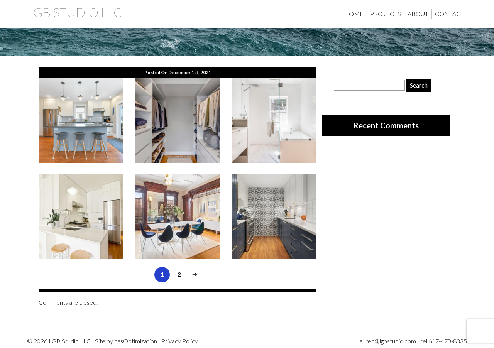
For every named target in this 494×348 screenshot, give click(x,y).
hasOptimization (135, 341)
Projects (385, 13)
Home (354, 13)
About (418, 13)
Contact (449, 13)
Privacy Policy (179, 341)
